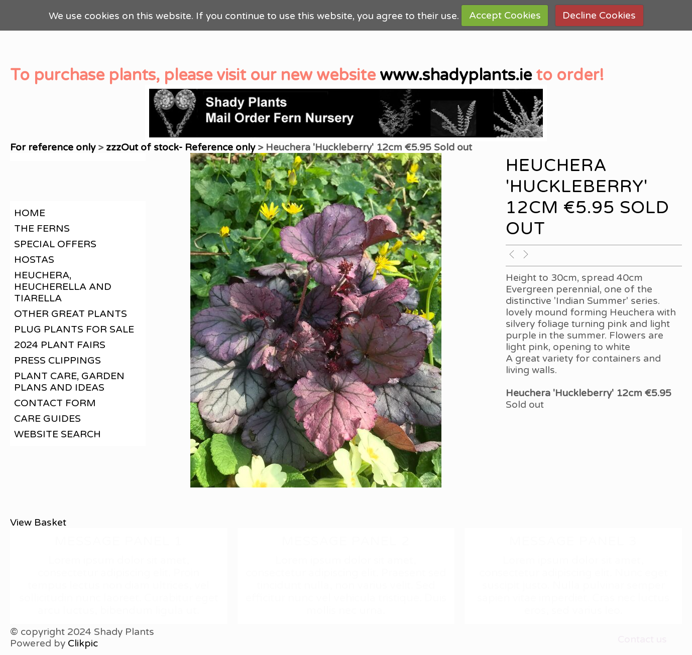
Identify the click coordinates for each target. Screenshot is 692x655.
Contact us (642, 639)
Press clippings (57, 360)
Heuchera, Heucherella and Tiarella (62, 286)
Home (29, 213)
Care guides (47, 418)
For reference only (52, 147)
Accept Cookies (505, 15)
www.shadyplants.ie (456, 75)
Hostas (34, 259)
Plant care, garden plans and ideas (69, 381)
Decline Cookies (599, 15)
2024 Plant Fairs (59, 345)
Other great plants (70, 313)
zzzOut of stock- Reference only (180, 147)
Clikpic (83, 643)
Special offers (55, 244)
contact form (55, 403)
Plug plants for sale (74, 329)
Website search (57, 434)
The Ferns (42, 228)
